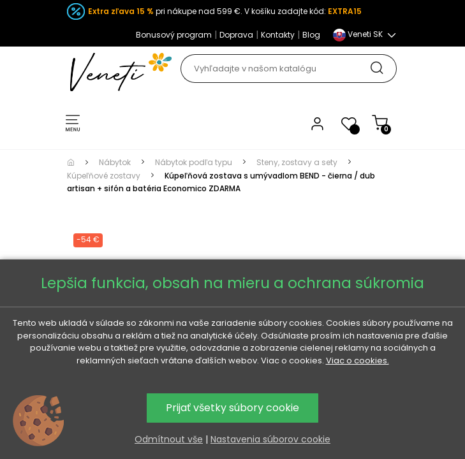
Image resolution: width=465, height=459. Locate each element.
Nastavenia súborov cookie (270, 439)
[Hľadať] (288, 68)
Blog (311, 34)
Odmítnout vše (169, 439)
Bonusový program (174, 34)
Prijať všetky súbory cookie (232, 407)
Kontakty (278, 34)
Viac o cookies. (357, 360)
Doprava (236, 34)
